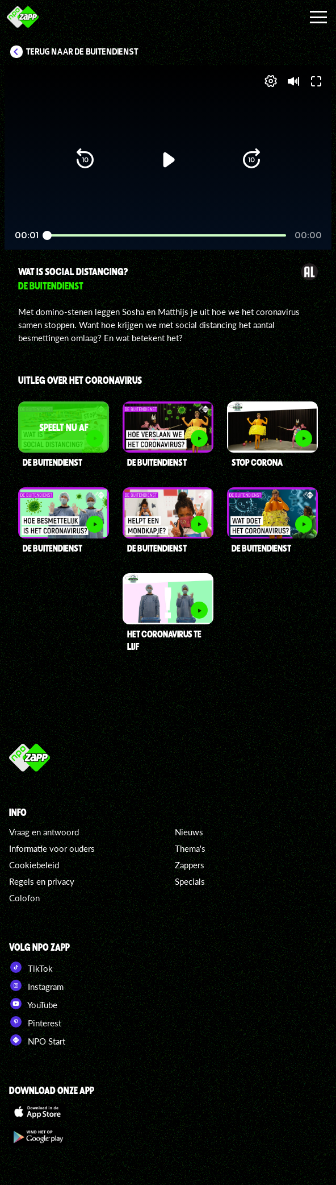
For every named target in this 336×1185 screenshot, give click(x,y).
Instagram (36, 985)
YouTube (33, 1003)
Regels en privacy (41, 881)
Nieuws (189, 832)
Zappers (189, 865)
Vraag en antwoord (44, 832)
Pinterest (35, 1022)
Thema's (190, 848)
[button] (85, 159)
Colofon (24, 898)
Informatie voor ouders (52, 848)
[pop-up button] (271, 81)
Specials (190, 881)
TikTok (31, 967)
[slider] (166, 235)
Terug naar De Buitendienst (82, 52)
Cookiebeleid (34, 865)
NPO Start (37, 1040)
